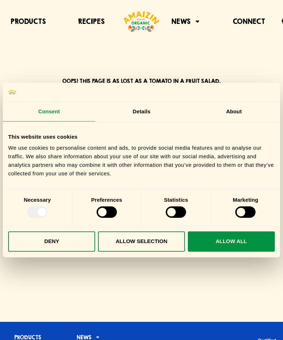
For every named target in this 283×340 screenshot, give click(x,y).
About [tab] (234, 111)
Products (28, 21)
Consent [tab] (49, 111)
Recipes (91, 21)
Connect (249, 21)
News (186, 21)
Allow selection (142, 241)
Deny (51, 241)
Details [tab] (141, 111)
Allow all (231, 241)
